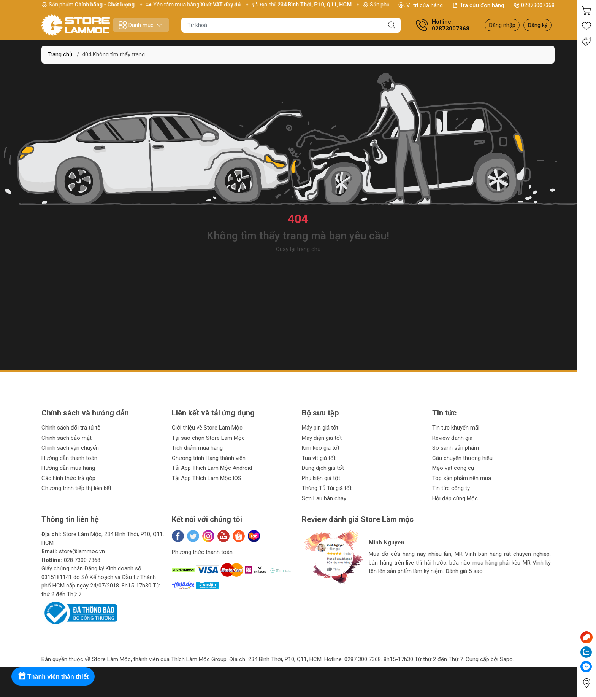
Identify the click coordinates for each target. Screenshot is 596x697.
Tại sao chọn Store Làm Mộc (208, 437)
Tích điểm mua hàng (197, 447)
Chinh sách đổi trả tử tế (70, 427)
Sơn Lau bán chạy (324, 498)
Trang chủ (60, 54)
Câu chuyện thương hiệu (462, 458)
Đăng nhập (502, 25)
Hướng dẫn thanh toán (69, 458)
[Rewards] (53, 676)
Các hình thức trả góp (68, 478)
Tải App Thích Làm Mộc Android (212, 468)
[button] (315, 590)
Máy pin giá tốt (320, 427)
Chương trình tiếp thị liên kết (76, 488)
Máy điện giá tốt (322, 437)
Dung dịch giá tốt (323, 468)
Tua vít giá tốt (319, 458)
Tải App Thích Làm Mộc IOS (206, 478)
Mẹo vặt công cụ (453, 468)
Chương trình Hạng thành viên (209, 458)
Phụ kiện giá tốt (321, 478)
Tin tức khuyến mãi (455, 427)
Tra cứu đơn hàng (478, 5)
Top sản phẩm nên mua (461, 478)
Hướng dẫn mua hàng (68, 468)
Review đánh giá (452, 437)
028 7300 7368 (82, 560)
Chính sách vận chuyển (70, 447)
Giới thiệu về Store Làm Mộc (207, 427)
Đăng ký (537, 25)
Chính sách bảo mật (66, 437)
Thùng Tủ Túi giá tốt (327, 488)
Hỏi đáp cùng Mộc (455, 498)
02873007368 (534, 5)
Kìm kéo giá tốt (320, 447)
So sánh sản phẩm (455, 447)
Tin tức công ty (451, 488)
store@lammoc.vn (82, 551)
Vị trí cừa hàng (420, 5)
